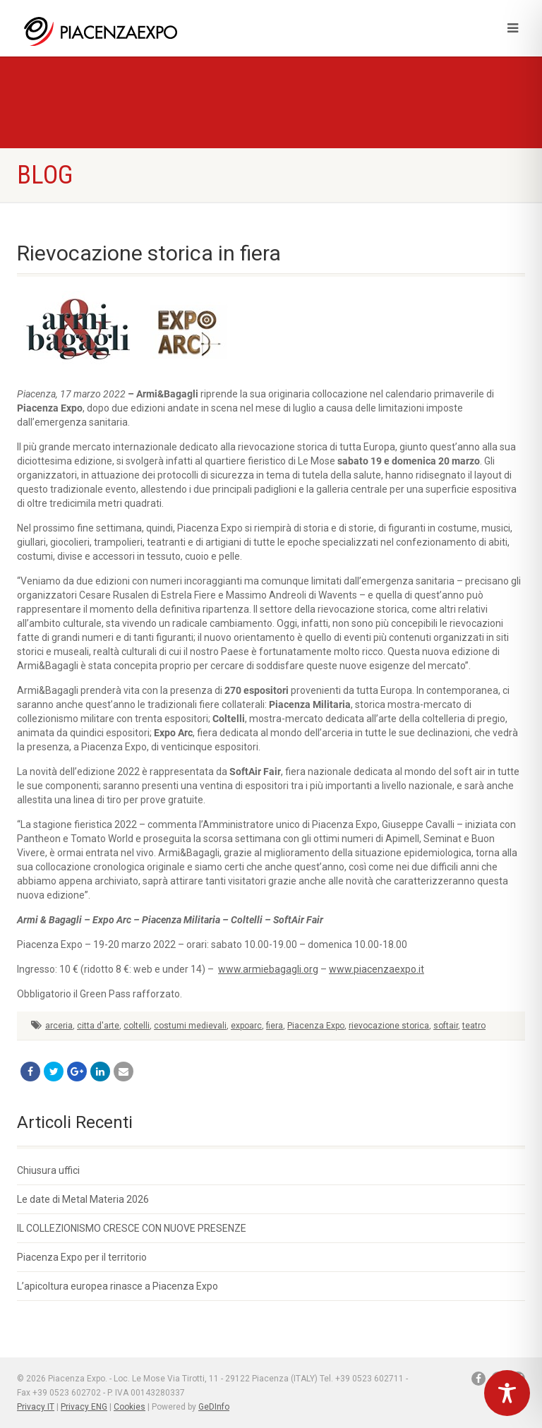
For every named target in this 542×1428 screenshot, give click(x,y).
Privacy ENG (84, 1407)
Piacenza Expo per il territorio (82, 1257)
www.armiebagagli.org (268, 969)
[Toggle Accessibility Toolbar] (507, 1393)
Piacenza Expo (315, 1026)
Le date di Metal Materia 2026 (83, 1199)
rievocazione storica (389, 1026)
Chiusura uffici (48, 1170)
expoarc (246, 1026)
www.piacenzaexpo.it (376, 969)
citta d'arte (98, 1026)
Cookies (129, 1407)
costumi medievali (190, 1026)
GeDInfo (213, 1407)
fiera (274, 1026)
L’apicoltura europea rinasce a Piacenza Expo (117, 1286)
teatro (474, 1026)
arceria (59, 1026)
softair (445, 1026)
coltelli (137, 1026)
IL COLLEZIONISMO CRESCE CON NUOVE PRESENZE (131, 1228)
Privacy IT (35, 1407)
